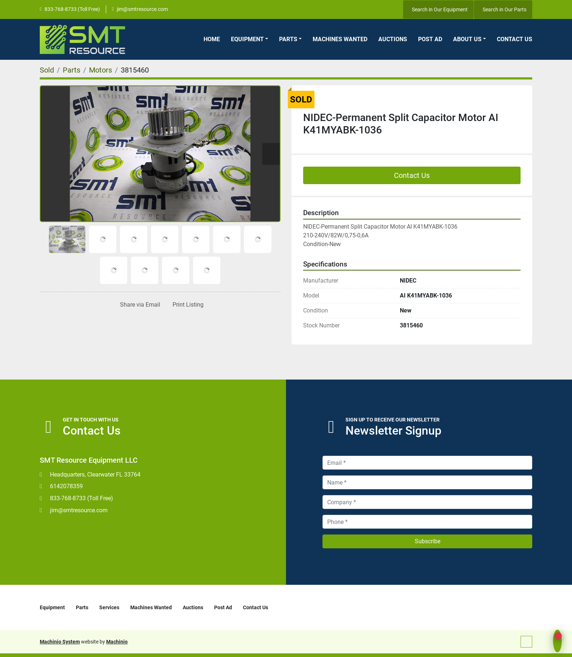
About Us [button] (467, 39)
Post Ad (430, 39)
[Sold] (47, 70)
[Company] (427, 502)
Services (109, 607)
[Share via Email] (138, 305)
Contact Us (514, 39)
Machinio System (60, 642)
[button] (249, 39)
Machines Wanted (340, 39)
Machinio (117, 642)
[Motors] (100, 70)
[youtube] (387, 9)
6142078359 (66, 486)
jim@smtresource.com (142, 9)
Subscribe (427, 541)
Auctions (392, 39)
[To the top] (526, 642)
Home (212, 39)
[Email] (427, 463)
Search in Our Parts (504, 9)
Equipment (247, 39)
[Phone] (427, 522)
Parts (288, 39)
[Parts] (71, 70)
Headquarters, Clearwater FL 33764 (95, 474)
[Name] (427, 482)
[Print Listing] (186, 305)
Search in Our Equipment (440, 9)
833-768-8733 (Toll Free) (72, 9)
